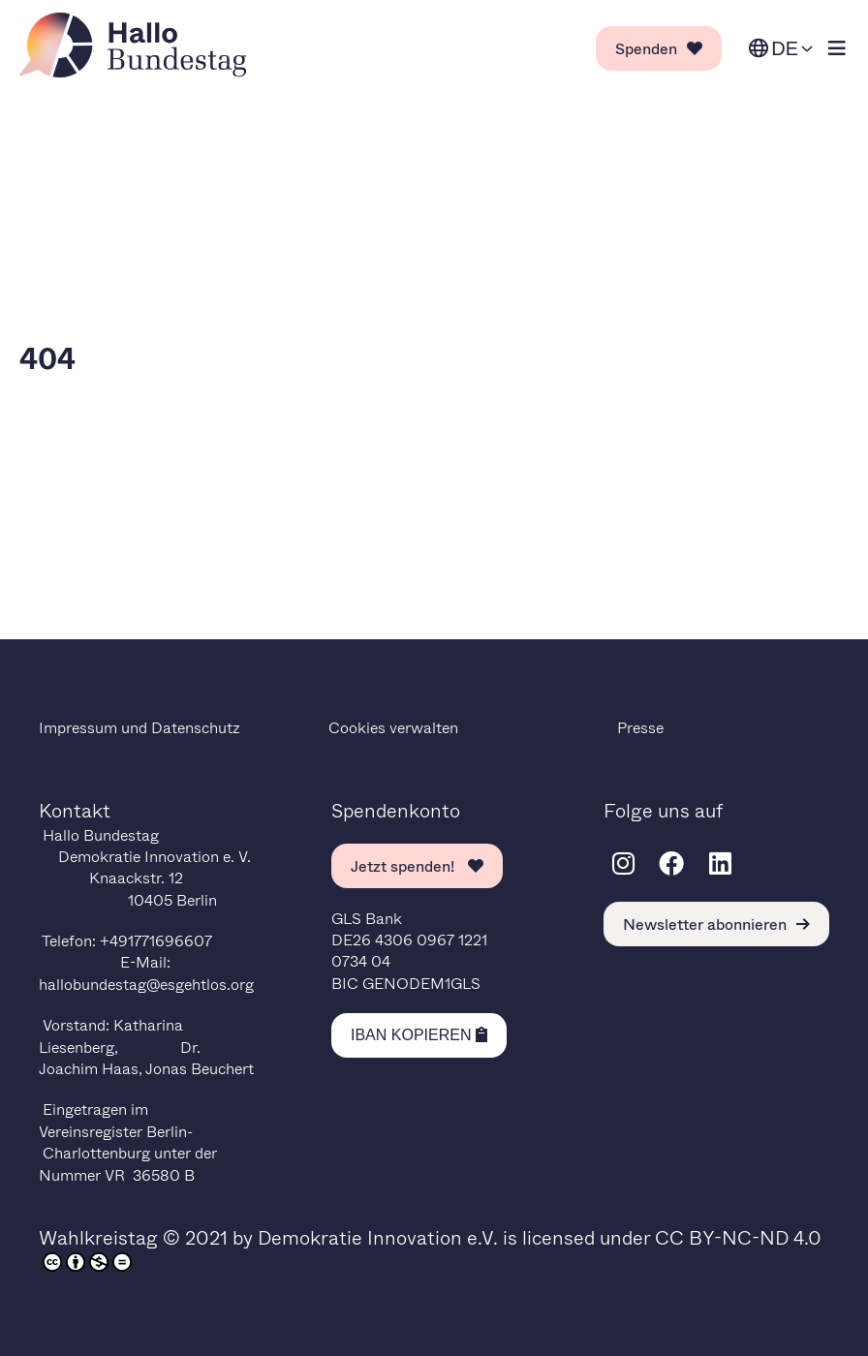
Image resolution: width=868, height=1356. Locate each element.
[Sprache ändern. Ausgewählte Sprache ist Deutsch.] (781, 49)
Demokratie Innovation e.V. (378, 1237)
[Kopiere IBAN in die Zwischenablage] (419, 1035)
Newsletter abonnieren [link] (716, 923)
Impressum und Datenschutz (139, 727)
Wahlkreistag (98, 1237)
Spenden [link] (658, 48)
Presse (640, 727)
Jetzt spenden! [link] (417, 865)
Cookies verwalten (393, 727)
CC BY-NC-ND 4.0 (738, 1237)
